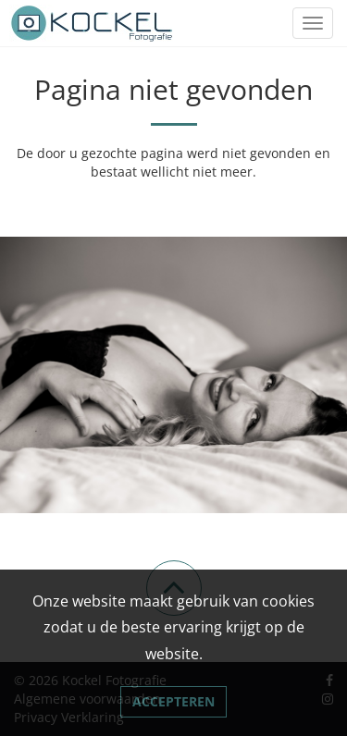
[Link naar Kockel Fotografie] (92, 23)
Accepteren (173, 701)
